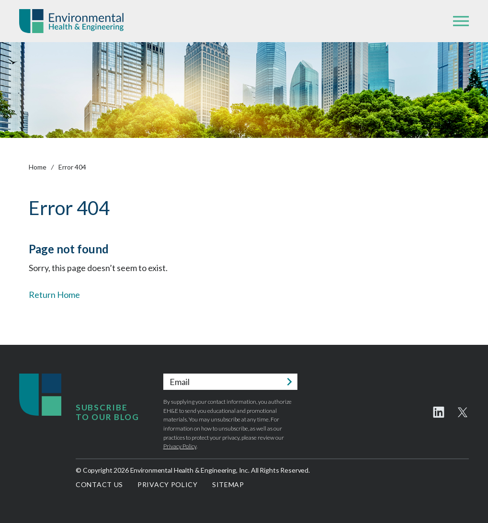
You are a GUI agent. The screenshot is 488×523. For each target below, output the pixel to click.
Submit (289, 382)
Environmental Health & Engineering (71, 21)
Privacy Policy (179, 446)
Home (37, 167)
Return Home (54, 294)
